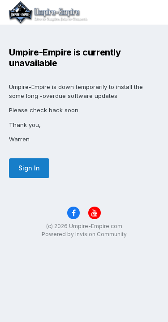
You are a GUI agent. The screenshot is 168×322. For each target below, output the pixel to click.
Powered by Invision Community (84, 234)
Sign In (29, 168)
